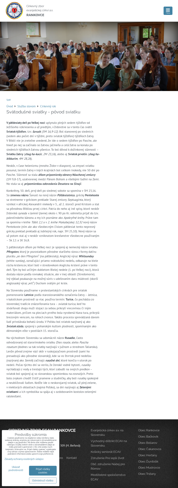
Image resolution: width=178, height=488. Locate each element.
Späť (8, 99)
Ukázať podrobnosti (16, 468)
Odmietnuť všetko (42, 480)
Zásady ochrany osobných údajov (24, 459)
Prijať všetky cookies (43, 470)
